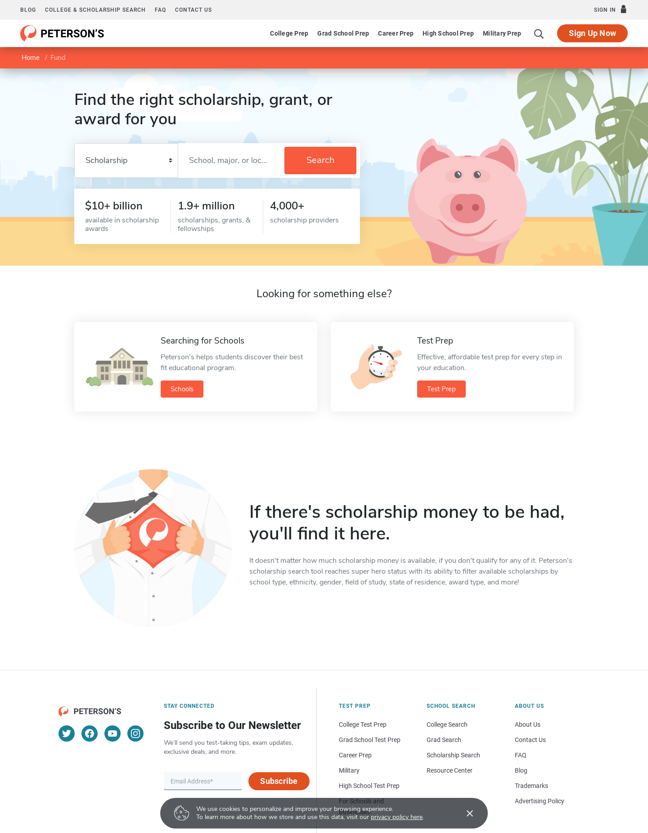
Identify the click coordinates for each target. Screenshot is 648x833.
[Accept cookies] (463, 813)
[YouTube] (112, 733)
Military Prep (502, 33)
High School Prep (448, 33)
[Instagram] (135, 733)
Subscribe (278, 781)
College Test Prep (363, 724)
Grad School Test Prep (369, 739)
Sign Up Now (592, 33)
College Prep (289, 33)
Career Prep (396, 33)
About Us (527, 724)
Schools (182, 389)
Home (31, 57)
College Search (447, 724)
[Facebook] (89, 733)
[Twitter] (66, 733)
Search (320, 160)
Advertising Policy (539, 801)
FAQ (160, 10)
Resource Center (449, 770)
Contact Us (530, 739)
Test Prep (441, 389)
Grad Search (444, 739)
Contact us (193, 10)
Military (349, 770)
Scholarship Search (453, 755)
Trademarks (531, 785)
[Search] (539, 33)
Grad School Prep (343, 33)
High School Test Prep (369, 785)
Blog (28, 10)
